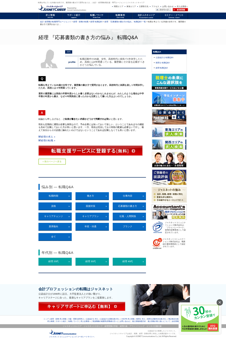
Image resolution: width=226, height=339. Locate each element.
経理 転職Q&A (96, 22)
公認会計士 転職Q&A (164, 57)
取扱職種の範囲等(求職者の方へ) (105, 321)
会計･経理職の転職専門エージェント (55, 22)
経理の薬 (123, 326)
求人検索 (50, 321)
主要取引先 (143, 6)
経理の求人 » (46, 136)
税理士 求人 (140, 319)
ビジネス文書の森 (154, 326)
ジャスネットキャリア (72, 326)
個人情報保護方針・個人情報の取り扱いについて (151, 321)
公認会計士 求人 (92, 319)
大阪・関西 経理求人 (76, 319)
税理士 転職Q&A (163, 63)
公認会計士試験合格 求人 (110, 319)
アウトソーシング (137, 326)
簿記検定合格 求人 (175, 319)
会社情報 (175, 321)
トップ (46, 319)
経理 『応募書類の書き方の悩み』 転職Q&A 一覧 (125, 22)
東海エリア (131, 6)
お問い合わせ (168, 6)
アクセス (155, 6)
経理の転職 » (46, 140)
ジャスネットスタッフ (93, 326)
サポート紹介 (61, 321)
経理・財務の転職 (80, 22)
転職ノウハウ (73, 321)
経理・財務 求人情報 (58, 319)
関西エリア (118, 6)
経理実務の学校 (111, 326)
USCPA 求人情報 (128, 319)
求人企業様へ (182, 6)
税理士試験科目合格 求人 (157, 319)
